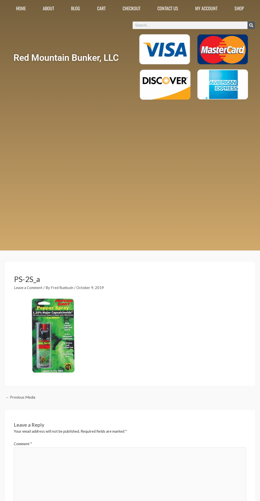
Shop (239, 8)
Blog (75, 8)
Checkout (131, 8)
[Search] (251, 25)
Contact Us (167, 8)
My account (206, 8)
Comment (23, 444)
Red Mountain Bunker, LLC (66, 57)
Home (21, 8)
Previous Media (21, 397)
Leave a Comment (28, 287)
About (48, 8)
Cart (101, 8)
